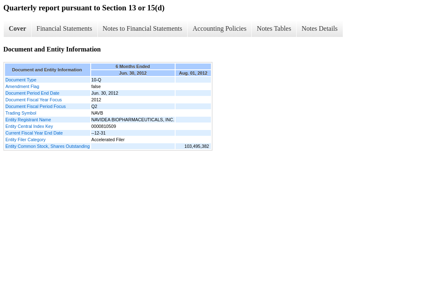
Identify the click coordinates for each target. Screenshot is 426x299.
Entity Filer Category (25, 139)
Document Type (20, 79)
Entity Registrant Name (28, 119)
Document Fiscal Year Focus (33, 99)
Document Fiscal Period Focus (35, 106)
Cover (17, 28)
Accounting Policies (219, 28)
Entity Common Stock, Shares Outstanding (47, 146)
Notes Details (320, 28)
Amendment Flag (22, 86)
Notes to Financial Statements (143, 28)
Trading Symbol (20, 112)
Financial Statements (64, 28)
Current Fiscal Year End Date (34, 132)
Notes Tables (274, 28)
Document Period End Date (32, 93)
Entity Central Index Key (29, 126)
